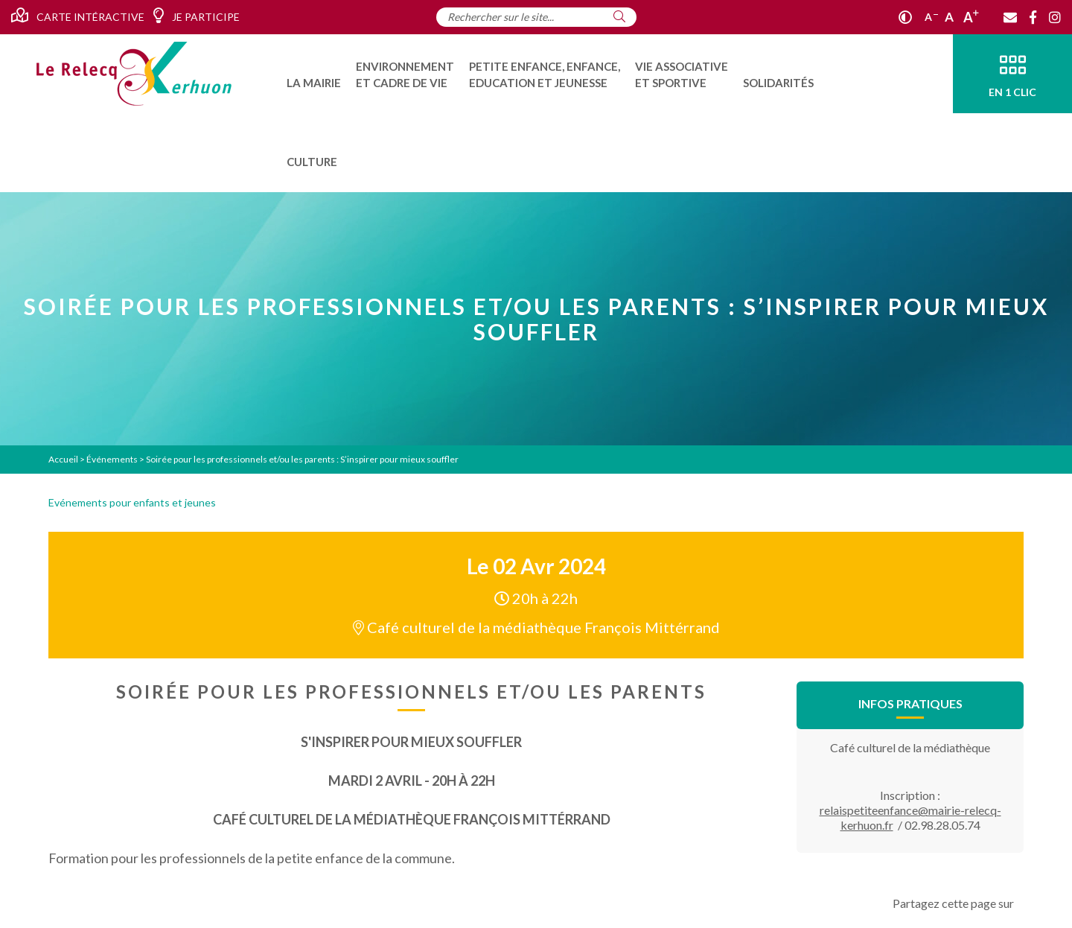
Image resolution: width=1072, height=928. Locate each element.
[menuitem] (313, 73)
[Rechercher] (619, 16)
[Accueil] (134, 74)
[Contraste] (905, 17)
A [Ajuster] (949, 17)
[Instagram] (1055, 17)
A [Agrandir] (971, 17)
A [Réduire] (931, 16)
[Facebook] (1033, 17)
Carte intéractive (77, 15)
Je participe (196, 15)
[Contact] (1010, 17)
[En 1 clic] (1012, 73)
